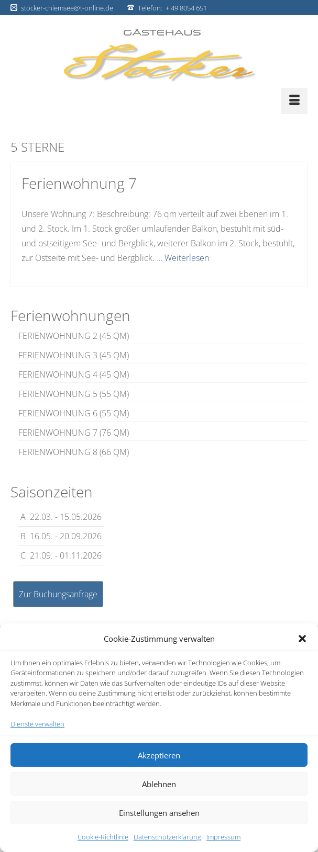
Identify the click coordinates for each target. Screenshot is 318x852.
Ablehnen (159, 784)
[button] (302, 638)
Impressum (223, 837)
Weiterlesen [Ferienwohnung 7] (187, 258)
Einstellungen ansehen (159, 813)
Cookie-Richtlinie (103, 837)
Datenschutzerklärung (167, 837)
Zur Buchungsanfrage (58, 594)
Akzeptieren (159, 755)
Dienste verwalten (37, 724)
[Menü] (294, 101)
